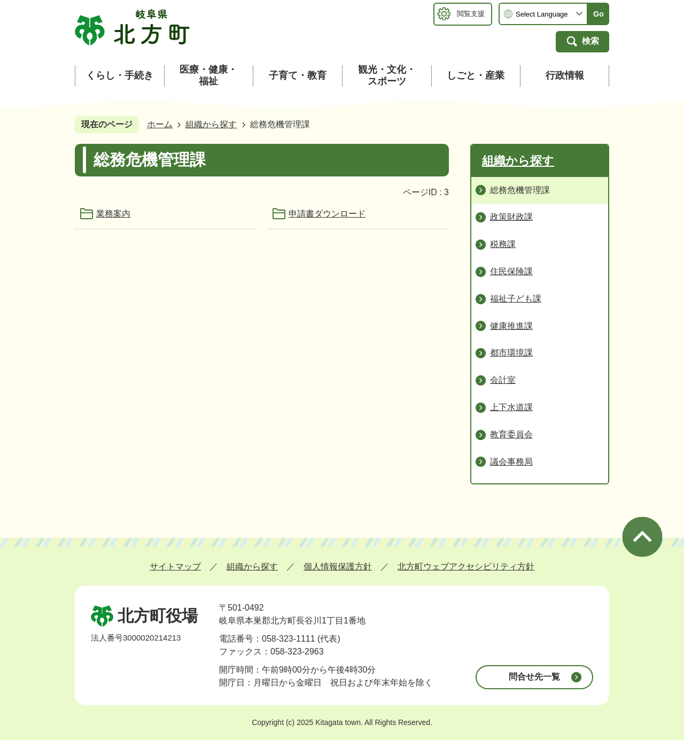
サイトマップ (175, 566)
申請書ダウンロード (327, 213)
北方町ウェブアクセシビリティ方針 (466, 566)
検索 (590, 40)
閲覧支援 (471, 14)
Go (598, 14)
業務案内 (113, 213)
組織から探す (211, 124)
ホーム (160, 124)
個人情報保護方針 (338, 566)
